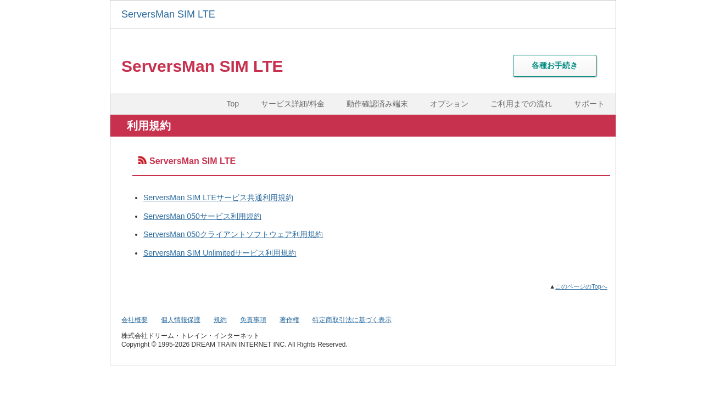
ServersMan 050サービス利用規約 (202, 216)
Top (233, 103)
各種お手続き (555, 65)
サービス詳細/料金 (293, 103)
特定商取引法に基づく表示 (352, 320)
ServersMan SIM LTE (168, 14)
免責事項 (253, 320)
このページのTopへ (581, 286)
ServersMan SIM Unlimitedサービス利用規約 (220, 253)
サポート (589, 103)
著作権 (289, 320)
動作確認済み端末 (377, 103)
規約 (220, 320)
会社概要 (134, 320)
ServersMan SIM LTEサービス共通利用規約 (218, 197)
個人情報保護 (180, 320)
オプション (449, 103)
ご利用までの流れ (521, 103)
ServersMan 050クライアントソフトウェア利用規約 (233, 234)
